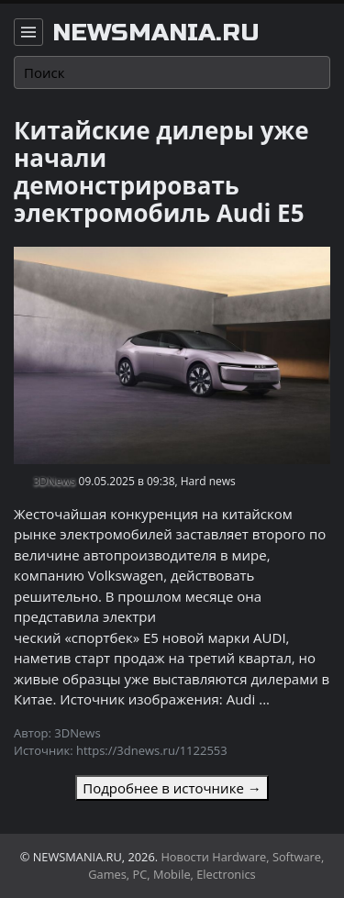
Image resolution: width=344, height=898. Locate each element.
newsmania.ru (156, 33)
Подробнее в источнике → (172, 788)
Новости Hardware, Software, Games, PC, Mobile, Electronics (206, 865)
